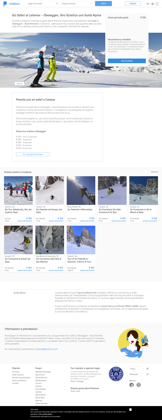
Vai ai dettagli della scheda (33, 154)
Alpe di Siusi (40, 374)
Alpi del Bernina (41, 377)
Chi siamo (16, 371)
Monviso (39, 400)
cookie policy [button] (47, 414)
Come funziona (18, 374)
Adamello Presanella (43, 371)
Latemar (39, 392)
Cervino (38, 383)
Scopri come (75, 391)
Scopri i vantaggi (77, 381)
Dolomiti (39, 386)
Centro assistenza (19, 380)
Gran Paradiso (41, 389)
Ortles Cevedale (41, 403)
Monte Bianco (41, 394)
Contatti (15, 383)
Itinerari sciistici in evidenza (17, 171)
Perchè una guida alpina (21, 377)
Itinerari (132, 3)
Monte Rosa (40, 397)
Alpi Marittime (41, 380)
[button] (130, 409)
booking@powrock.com (47, 348)
